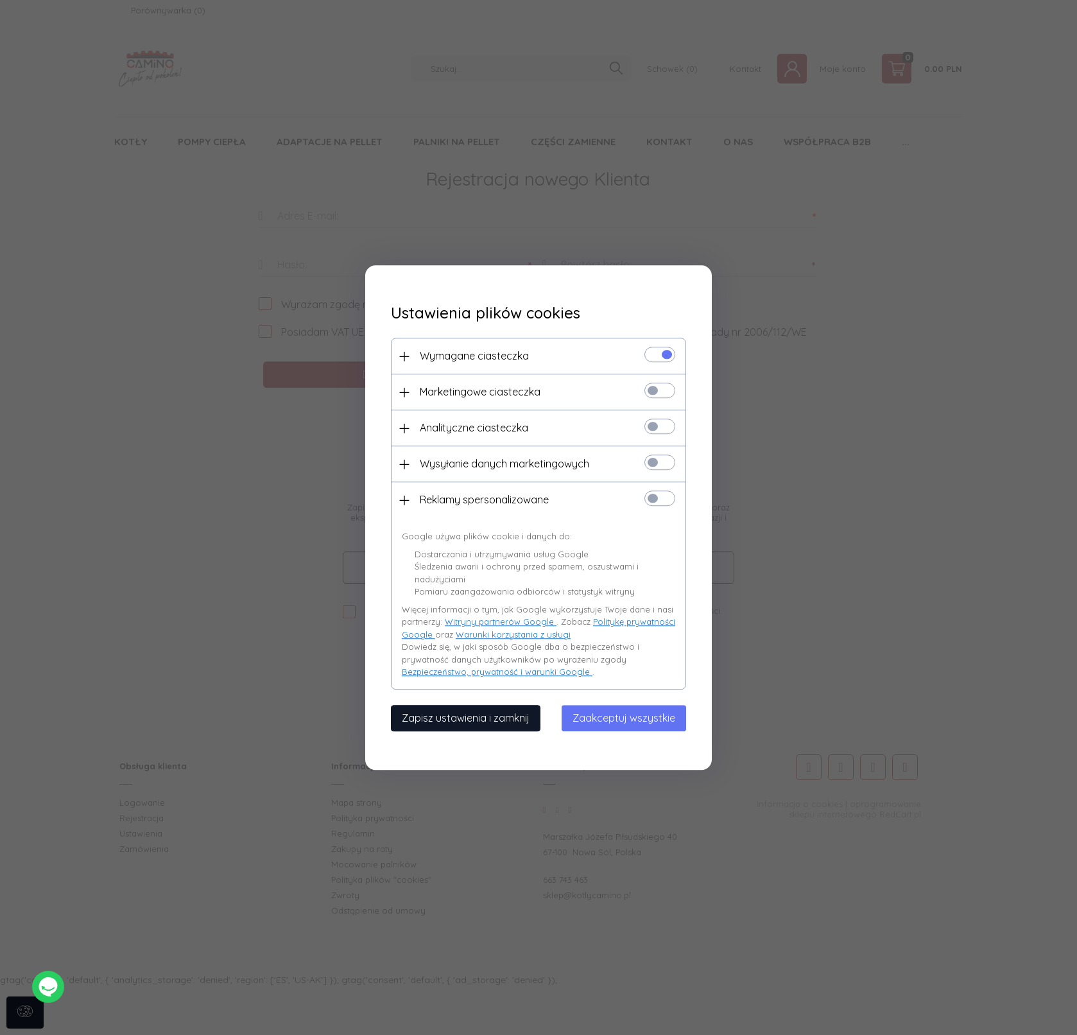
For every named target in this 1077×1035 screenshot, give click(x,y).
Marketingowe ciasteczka (480, 391)
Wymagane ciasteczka (474, 355)
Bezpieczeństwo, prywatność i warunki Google (497, 671)
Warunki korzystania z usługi (513, 634)
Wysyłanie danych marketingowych (504, 463)
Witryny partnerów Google (500, 621)
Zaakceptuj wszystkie (624, 717)
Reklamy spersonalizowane (484, 499)
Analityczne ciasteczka (474, 427)
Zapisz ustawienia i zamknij (466, 717)
